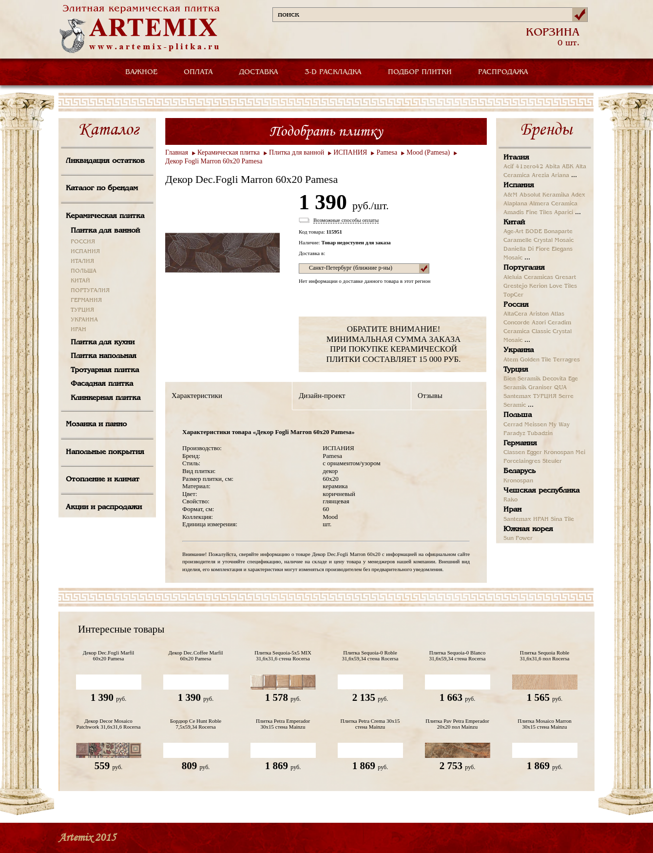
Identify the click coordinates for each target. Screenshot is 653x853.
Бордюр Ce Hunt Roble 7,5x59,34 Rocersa (195, 724)
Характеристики (197, 395)
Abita (552, 167)
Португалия (524, 267)
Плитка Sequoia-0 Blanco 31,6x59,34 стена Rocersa (457, 655)
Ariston (539, 314)
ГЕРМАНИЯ (86, 300)
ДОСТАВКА (258, 72)
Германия (520, 443)
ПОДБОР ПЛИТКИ (420, 72)
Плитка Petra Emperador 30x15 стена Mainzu (283, 724)
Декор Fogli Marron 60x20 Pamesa (213, 161)
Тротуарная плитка (105, 370)
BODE (533, 232)
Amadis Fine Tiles (527, 213)
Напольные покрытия (105, 452)
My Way (559, 425)
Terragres (566, 360)
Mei (580, 453)
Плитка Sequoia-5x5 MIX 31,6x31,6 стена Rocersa (282, 655)
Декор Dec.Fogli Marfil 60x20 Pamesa (108, 655)
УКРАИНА (84, 320)
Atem (510, 360)
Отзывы (430, 395)
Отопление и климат (102, 479)
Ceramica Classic (527, 332)
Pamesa (386, 152)
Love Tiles (563, 286)
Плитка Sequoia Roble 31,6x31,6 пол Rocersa (545, 655)
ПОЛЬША (83, 271)
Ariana (560, 176)
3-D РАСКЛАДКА (333, 72)
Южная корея (528, 529)
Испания (518, 185)
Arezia (540, 176)
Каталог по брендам (102, 188)
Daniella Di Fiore (526, 249)
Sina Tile (562, 519)
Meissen (535, 425)
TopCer (513, 295)
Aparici (563, 213)
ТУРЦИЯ (82, 310)
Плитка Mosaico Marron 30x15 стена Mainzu (545, 724)
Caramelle (517, 240)
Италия (516, 157)
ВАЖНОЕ (141, 72)
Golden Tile (535, 360)
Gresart (565, 277)
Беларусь (519, 471)
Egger (534, 453)
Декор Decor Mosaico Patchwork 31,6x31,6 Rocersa (109, 724)
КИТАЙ (80, 281)
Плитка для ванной (105, 230)
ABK (568, 167)
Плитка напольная (103, 356)
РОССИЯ (83, 242)
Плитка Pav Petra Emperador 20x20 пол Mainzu (457, 724)
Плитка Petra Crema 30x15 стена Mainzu (370, 724)
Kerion (538, 286)
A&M (510, 195)
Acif (508, 167)
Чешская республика (541, 490)
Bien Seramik (521, 379)
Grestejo (515, 286)
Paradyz (514, 433)
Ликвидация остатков (105, 161)
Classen (514, 453)
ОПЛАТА (198, 72)
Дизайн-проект (322, 395)
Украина (518, 350)
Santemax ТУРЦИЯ (530, 396)
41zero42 (529, 167)
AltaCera (515, 314)
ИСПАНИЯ (85, 252)
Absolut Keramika (544, 195)
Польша (517, 415)
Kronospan (559, 453)
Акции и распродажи (104, 507)
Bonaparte (558, 232)
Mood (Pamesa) (428, 152)
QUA (560, 388)
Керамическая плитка (105, 216)
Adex (578, 195)
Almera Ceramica (553, 204)
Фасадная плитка (102, 383)
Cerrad (512, 425)
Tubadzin (540, 433)
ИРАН (78, 330)
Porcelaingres (521, 461)
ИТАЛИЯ (82, 261)
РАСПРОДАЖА (503, 72)
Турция (515, 369)
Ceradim (559, 323)
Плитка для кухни (102, 342)
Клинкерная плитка (105, 398)
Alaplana (515, 204)
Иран (512, 509)
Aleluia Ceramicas (528, 277)
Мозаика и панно (96, 424)
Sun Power (518, 538)
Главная (176, 152)
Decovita (554, 379)
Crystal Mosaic (554, 240)
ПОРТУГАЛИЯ (90, 291)
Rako (510, 500)
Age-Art (513, 232)
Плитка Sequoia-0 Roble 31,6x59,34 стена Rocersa (370, 655)
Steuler (552, 461)
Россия (516, 304)
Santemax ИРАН (526, 519)
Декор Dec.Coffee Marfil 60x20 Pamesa (195, 655)
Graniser (540, 388)
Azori (539, 323)
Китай (514, 222)
